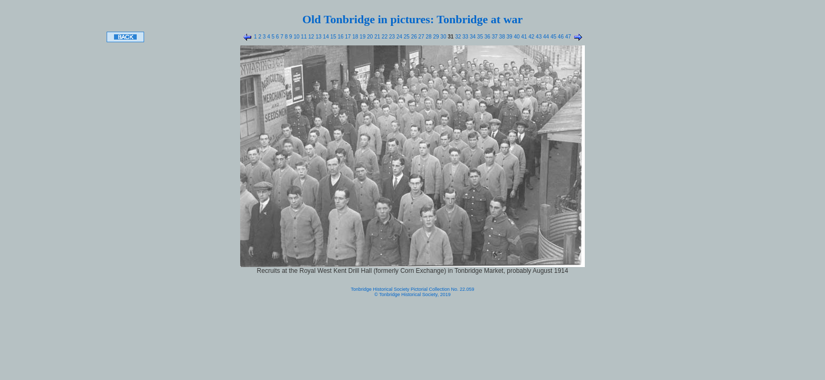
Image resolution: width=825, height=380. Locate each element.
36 (486, 37)
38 (501, 37)
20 (369, 37)
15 (332, 37)
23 (391, 37)
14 (325, 37)
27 (420, 37)
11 (303, 37)
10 (295, 37)
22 (383, 37)
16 (340, 37)
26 (413, 37)
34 (472, 37)
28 (428, 37)
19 (362, 37)
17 (347, 37)
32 (457, 37)
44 (545, 37)
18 (354, 37)
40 (516, 37)
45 (552, 37)
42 (530, 37)
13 (317, 37)
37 (494, 37)
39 (509, 37)
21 (376, 37)
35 (479, 37)
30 (443, 37)
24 (398, 37)
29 (435, 37)
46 (560, 37)
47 (567, 37)
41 (523, 37)
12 (310, 37)
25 (406, 37)
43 (538, 37)
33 (464, 37)
